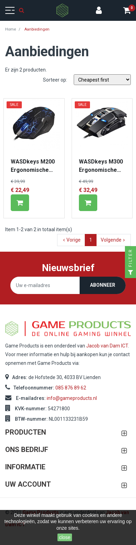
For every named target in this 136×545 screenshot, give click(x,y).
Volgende (113, 240)
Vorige (71, 240)
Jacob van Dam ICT (107, 346)
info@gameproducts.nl (72, 398)
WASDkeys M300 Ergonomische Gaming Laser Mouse (101, 166)
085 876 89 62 (70, 388)
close (65, 537)
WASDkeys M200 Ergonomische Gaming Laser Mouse (33, 166)
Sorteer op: (55, 80)
